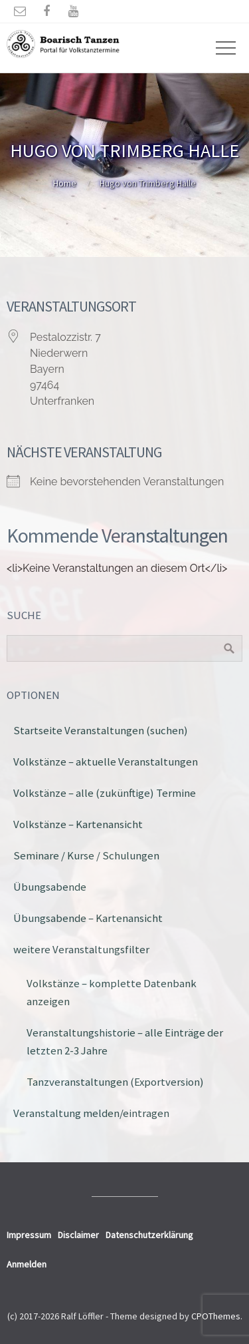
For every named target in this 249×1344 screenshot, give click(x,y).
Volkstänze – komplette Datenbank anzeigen (112, 992)
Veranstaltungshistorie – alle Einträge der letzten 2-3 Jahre (125, 1041)
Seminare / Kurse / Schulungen (86, 855)
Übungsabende (49, 886)
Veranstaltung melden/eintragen (91, 1113)
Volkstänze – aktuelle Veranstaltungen (105, 761)
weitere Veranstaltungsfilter (81, 949)
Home (64, 183)
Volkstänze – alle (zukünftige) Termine (104, 792)
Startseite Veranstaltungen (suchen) (100, 730)
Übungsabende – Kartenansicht (88, 918)
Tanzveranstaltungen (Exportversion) (115, 1081)
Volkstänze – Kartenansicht (78, 824)
